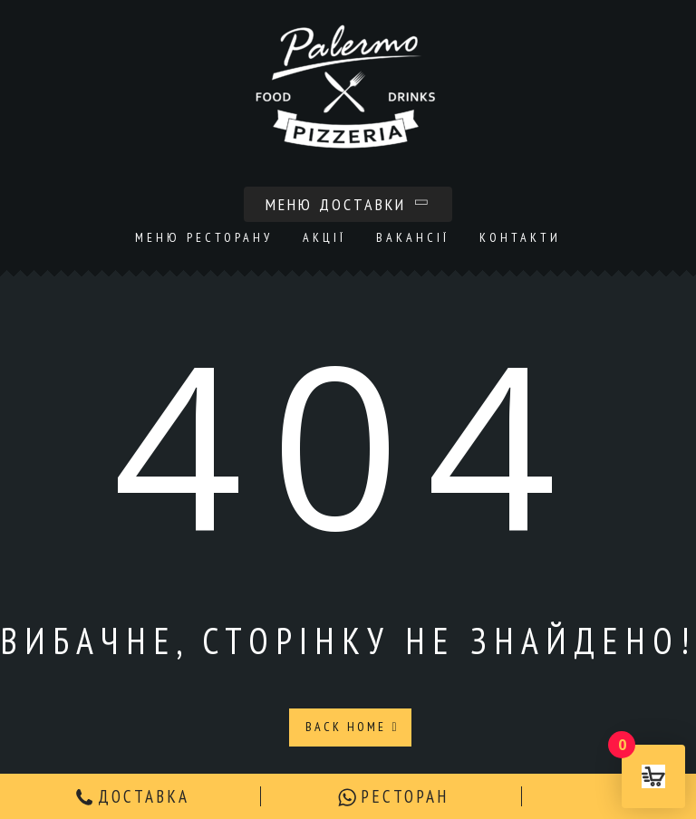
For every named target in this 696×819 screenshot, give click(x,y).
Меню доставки (348, 204)
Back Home (352, 726)
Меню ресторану (204, 237)
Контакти (520, 237)
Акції (324, 237)
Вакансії (413, 237)
